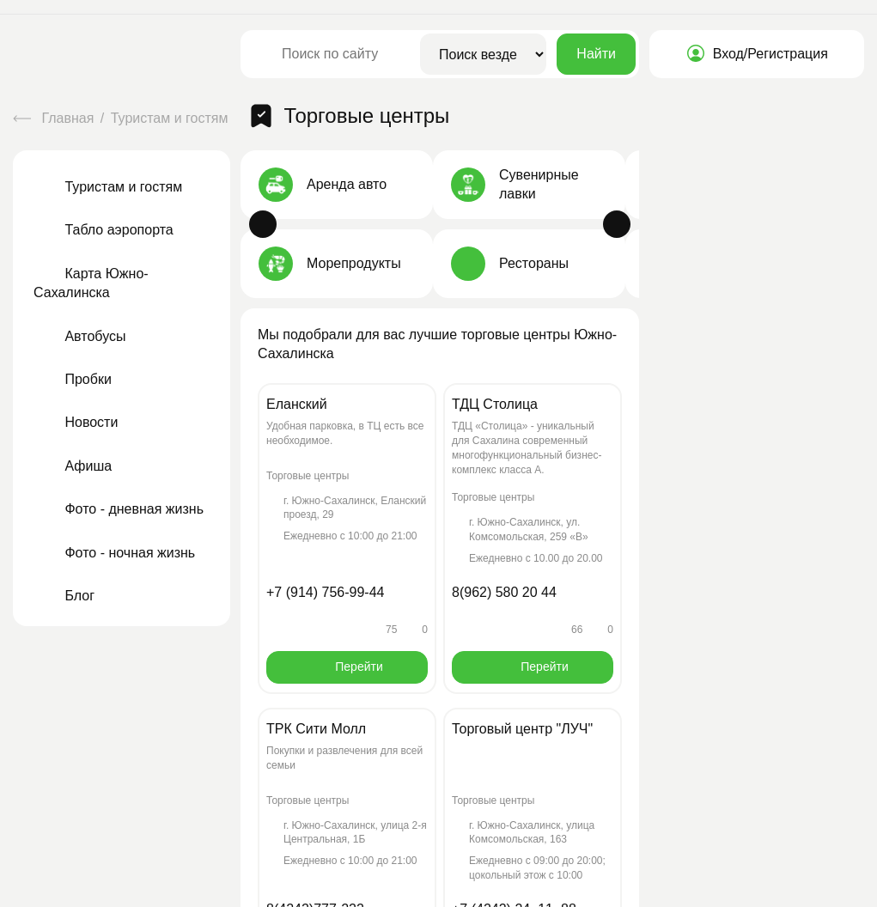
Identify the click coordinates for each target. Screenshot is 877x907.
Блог (63, 579)
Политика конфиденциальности (272, 889)
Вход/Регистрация (756, 53)
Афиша (72, 449)
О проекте (393, 733)
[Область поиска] (483, 54)
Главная (55, 107)
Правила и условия (428, 889)
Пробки (72, 363)
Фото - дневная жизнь (118, 493)
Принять (307, 818)
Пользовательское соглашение (87, 889)
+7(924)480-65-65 (716, 733)
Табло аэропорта (103, 214)
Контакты (489, 733)
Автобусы (79, 320)
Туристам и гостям (171, 107)
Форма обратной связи (771, 779)
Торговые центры (300, 107)
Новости (75, 406)
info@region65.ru (817, 733)
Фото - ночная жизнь (114, 536)
